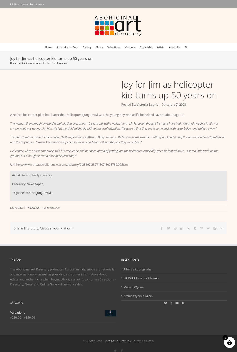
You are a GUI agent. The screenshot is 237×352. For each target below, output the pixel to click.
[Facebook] (171, 303)
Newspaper (35, 184)
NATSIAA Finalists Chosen (141, 278)
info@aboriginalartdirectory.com (27, 4)
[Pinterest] (182, 303)
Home (13, 63)
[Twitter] (165, 303)
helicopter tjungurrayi (35, 193)
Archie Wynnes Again (138, 296)
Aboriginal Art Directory (118, 340)
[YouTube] (177, 303)
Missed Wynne (133, 287)
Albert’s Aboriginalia (137, 269)
